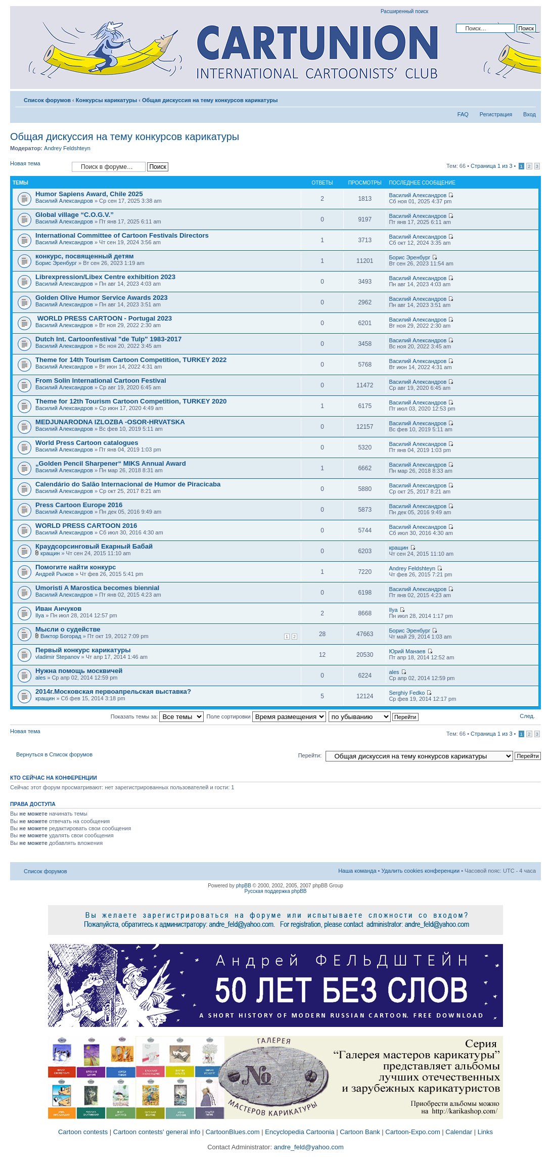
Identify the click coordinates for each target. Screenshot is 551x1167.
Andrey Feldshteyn (67, 148)
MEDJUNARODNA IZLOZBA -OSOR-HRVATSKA (110, 422)
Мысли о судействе (68, 629)
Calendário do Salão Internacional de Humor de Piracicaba (127, 484)
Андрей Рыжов (54, 574)
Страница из (491, 166)
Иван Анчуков (58, 608)
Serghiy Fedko (407, 693)
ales (40, 678)
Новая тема (38, 166)
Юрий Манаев (407, 651)
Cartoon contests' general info (156, 1132)
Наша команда (357, 871)
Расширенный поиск (404, 11)
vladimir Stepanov (57, 657)
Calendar (458, 1132)
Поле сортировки (266, 716)
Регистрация (496, 114)
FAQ (463, 114)
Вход (529, 114)
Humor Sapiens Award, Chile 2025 (89, 194)
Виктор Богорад (60, 636)
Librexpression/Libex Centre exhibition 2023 (105, 277)
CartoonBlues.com (233, 1132)
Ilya (39, 615)
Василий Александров (64, 201)
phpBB (243, 885)
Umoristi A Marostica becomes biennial (97, 588)
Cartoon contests (83, 1132)
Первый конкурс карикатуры (83, 650)
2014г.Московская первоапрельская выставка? (113, 691)
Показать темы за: (157, 716)
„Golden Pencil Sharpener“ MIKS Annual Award (110, 463)
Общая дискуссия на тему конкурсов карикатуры (210, 100)
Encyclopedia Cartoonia (299, 1132)
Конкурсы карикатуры (106, 100)
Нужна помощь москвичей (78, 671)
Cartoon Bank (360, 1132)
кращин (50, 553)
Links (485, 1132)
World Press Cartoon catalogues (86, 442)
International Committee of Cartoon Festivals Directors (122, 235)
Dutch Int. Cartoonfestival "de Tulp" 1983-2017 (108, 339)
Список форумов (47, 100)
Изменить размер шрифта (528, 98)
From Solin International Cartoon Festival (100, 380)
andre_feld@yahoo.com (308, 1147)
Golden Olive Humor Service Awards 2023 (101, 297)
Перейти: (310, 755)
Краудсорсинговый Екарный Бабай (94, 546)
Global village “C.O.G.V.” (74, 214)
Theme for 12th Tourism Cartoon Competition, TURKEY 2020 (130, 401)
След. (527, 716)
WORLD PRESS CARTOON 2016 (86, 525)
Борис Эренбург (56, 263)
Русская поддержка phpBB (275, 891)
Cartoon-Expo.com (412, 1132)
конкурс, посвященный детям (84, 256)
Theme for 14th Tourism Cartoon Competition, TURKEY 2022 (130, 360)
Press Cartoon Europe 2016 (78, 505)
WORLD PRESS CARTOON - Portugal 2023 (103, 318)
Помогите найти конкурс (75, 567)
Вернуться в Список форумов (54, 754)
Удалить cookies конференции (421, 871)
